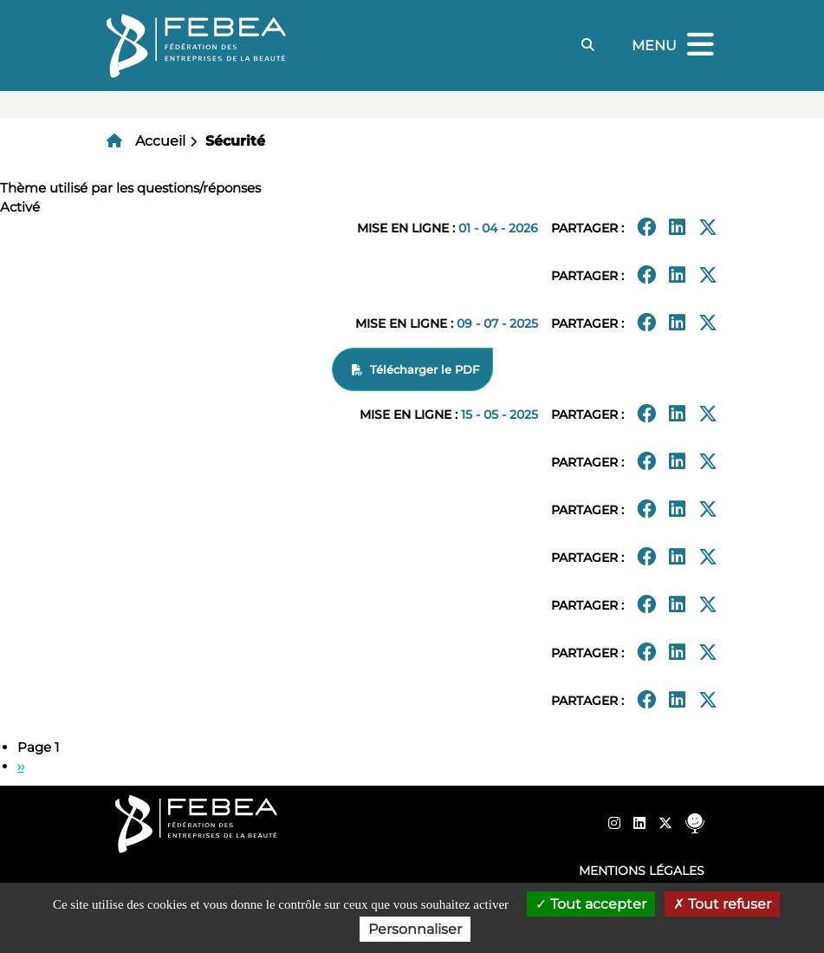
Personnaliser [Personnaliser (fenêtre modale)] (415, 929)
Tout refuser (722, 904)
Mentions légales (641, 870)
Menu (675, 46)
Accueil (160, 141)
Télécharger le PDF (424, 369)
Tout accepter (590, 904)
